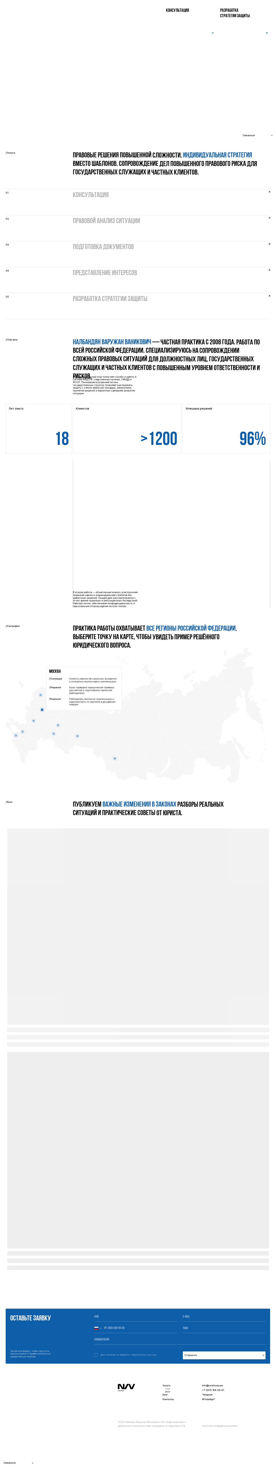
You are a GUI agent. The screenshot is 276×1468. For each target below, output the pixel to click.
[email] (224, 1317)
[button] (243, 21)
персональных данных (144, 1354)
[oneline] (224, 1328)
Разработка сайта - (255, 1460)
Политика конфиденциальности (220, 1426)
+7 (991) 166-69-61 (213, 1390)
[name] (135, 1317)
